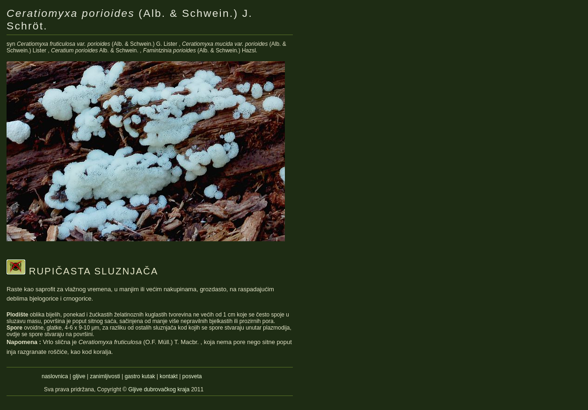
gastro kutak (139, 376)
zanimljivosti (105, 376)
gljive (79, 376)
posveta (192, 376)
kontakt (169, 376)
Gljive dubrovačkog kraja (159, 389)
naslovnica (55, 376)
